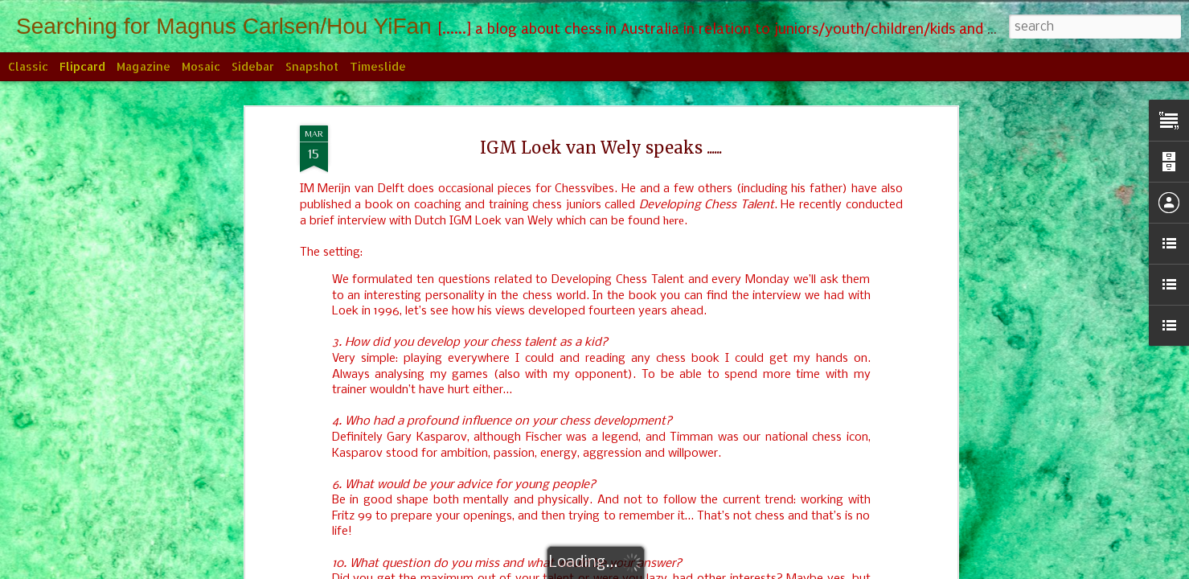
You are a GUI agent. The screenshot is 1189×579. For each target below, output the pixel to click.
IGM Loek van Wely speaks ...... (601, 142)
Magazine (143, 66)
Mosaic (201, 66)
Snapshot (311, 66)
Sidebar (253, 66)
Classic (28, 66)
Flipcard (82, 66)
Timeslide (378, 66)
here (673, 214)
